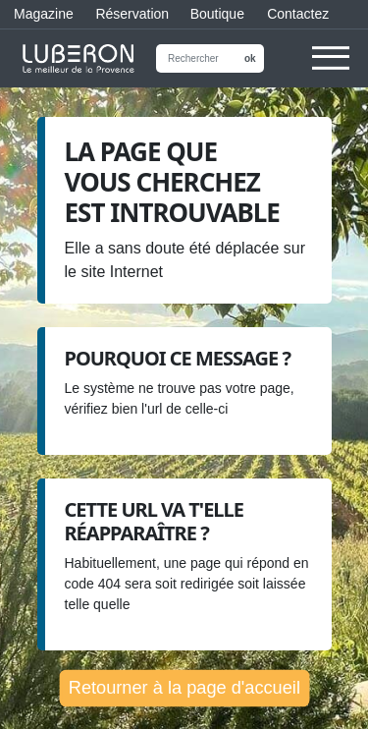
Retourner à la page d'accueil (183, 687)
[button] (331, 68)
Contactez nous (298, 17)
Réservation (128, 14)
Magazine (41, 14)
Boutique (214, 14)
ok (250, 58)
